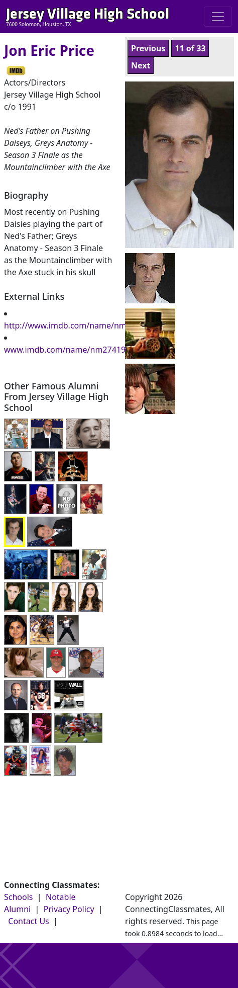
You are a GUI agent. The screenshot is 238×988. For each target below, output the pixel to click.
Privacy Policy (69, 909)
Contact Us (28, 921)
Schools (18, 896)
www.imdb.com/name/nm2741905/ (71, 349)
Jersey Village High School (87, 14)
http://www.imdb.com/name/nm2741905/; (84, 325)
